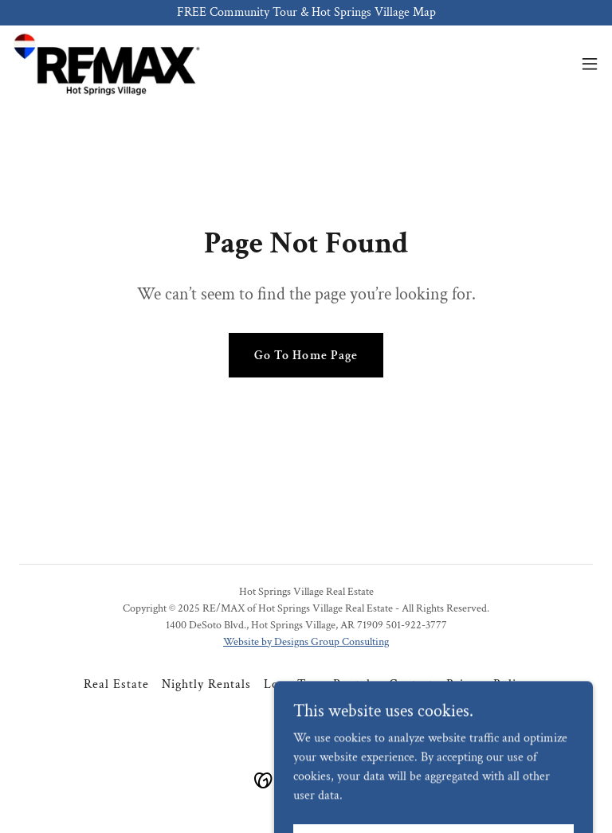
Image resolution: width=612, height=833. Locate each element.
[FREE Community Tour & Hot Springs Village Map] (306, 12)
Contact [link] (411, 684)
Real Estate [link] (116, 684)
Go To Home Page (305, 355)
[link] (106, 64)
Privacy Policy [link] (487, 684)
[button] (590, 64)
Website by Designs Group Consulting (306, 642)
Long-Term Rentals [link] (319, 684)
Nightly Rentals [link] (206, 684)
